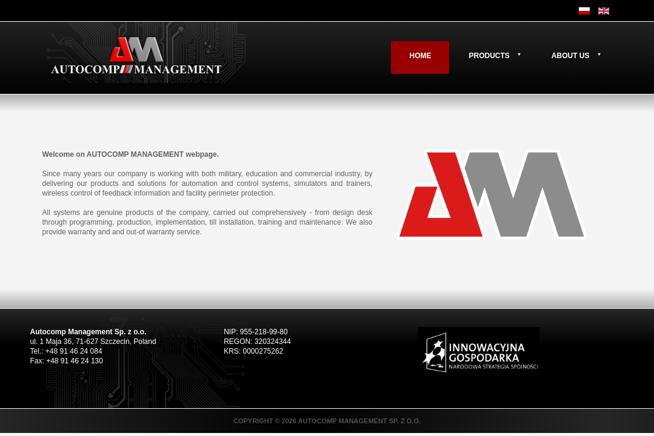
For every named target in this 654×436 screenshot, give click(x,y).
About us (571, 55)
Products (489, 55)
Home (420, 55)
